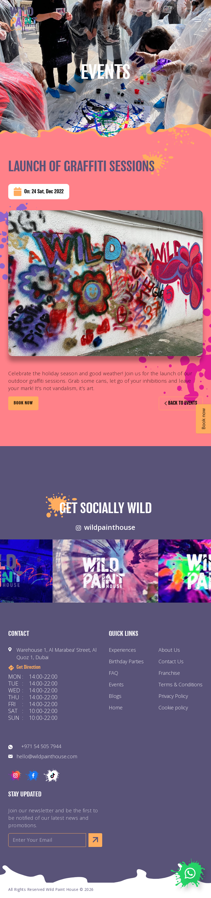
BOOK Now (23, 403)
